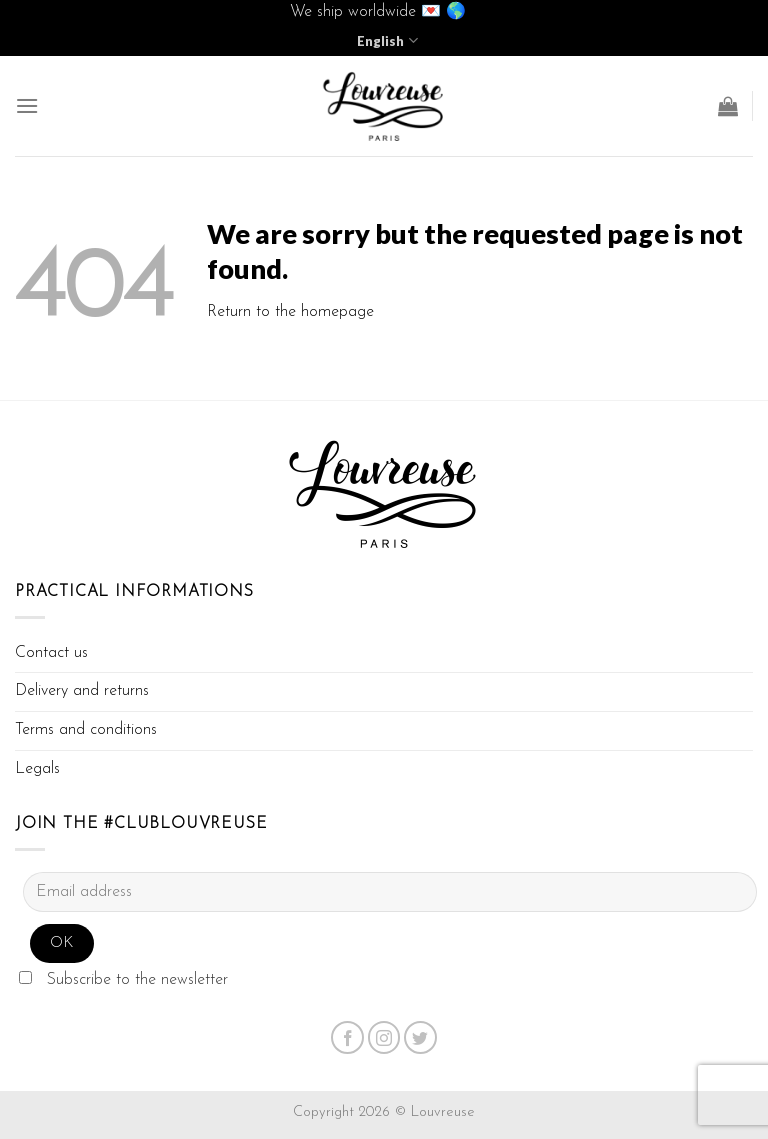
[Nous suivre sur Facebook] (347, 1037)
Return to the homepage (290, 312)
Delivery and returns (82, 691)
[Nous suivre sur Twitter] (420, 1037)
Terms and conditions (86, 730)
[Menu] (27, 105)
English (387, 40)
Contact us (51, 653)
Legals (37, 769)
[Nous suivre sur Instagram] (384, 1037)
